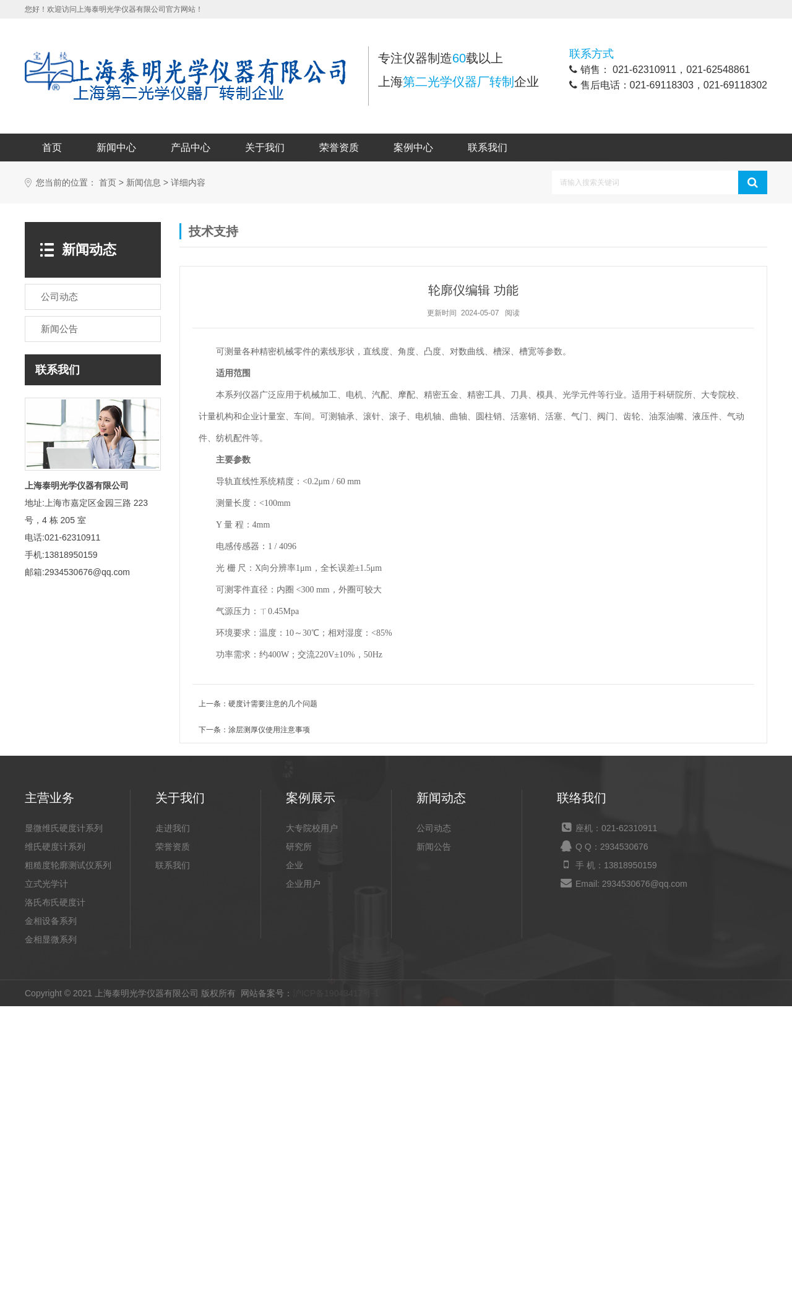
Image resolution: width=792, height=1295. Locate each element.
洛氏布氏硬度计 (55, 1191)
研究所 (299, 1135)
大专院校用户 (312, 1117)
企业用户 (303, 1172)
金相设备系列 (51, 1210)
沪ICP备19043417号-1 (336, 1282)
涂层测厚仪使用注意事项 (269, 1018)
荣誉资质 (339, 147)
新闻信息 (143, 471)
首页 (52, 147)
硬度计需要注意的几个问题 (272, 992)
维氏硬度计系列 (55, 1135)
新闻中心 (116, 147)
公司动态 (433, 1117)
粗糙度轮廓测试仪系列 (68, 1154)
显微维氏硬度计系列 (64, 1117)
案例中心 (413, 147)
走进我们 (172, 1117)
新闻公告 (433, 1135)
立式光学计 (46, 1172)
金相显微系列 (51, 1228)
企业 (294, 1154)
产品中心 (190, 147)
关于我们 (265, 147)
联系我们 (487, 147)
